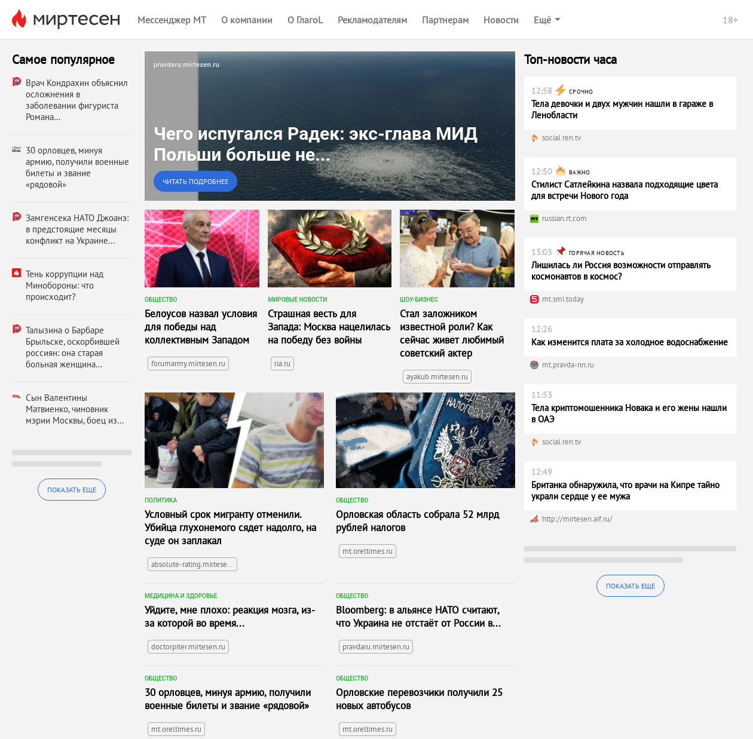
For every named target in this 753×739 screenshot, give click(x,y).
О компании (247, 20)
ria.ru (282, 363)
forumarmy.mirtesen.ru (188, 363)
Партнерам (445, 20)
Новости (501, 20)
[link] (330, 126)
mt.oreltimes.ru (367, 551)
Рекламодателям (372, 20)
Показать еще (71, 489)
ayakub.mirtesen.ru (437, 377)
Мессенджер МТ (171, 20)
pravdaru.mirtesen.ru (375, 647)
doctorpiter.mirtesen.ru (188, 647)
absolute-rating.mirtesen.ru (194, 564)
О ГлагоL (305, 20)
